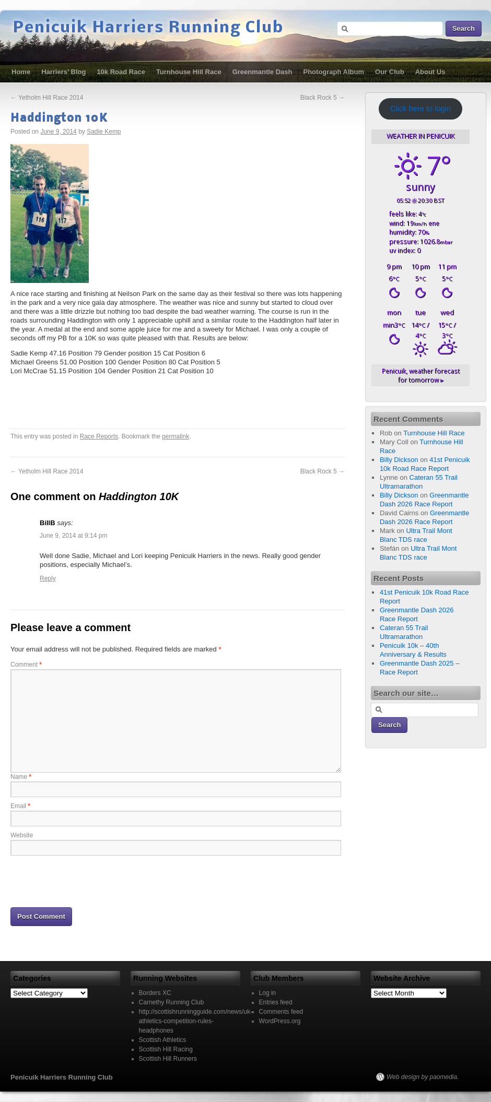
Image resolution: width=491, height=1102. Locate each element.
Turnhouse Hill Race (188, 72)
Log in (267, 993)
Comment (26, 664)
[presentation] (89, 880)
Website (21, 835)
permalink (175, 436)
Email (20, 806)
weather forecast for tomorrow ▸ (421, 375)
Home (20, 72)
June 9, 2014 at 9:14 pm (73, 535)
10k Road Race (121, 72)
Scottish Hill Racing (166, 1049)
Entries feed (276, 1002)
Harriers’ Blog (63, 72)
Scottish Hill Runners (168, 1058)
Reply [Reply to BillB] (48, 578)
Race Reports (99, 436)
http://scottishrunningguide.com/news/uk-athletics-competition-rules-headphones (195, 1021)
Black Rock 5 (322, 97)
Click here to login (420, 108)
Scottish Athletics (162, 1040)
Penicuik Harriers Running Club (148, 28)
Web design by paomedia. (423, 1077)
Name (20, 776)
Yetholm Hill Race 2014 (46, 97)
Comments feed (281, 1011)
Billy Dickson (399, 460)
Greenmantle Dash (262, 72)
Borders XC (155, 993)
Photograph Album (334, 72)
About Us (430, 72)
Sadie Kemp (104, 131)
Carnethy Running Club (171, 1002)
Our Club (389, 72)
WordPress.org (280, 1021)
